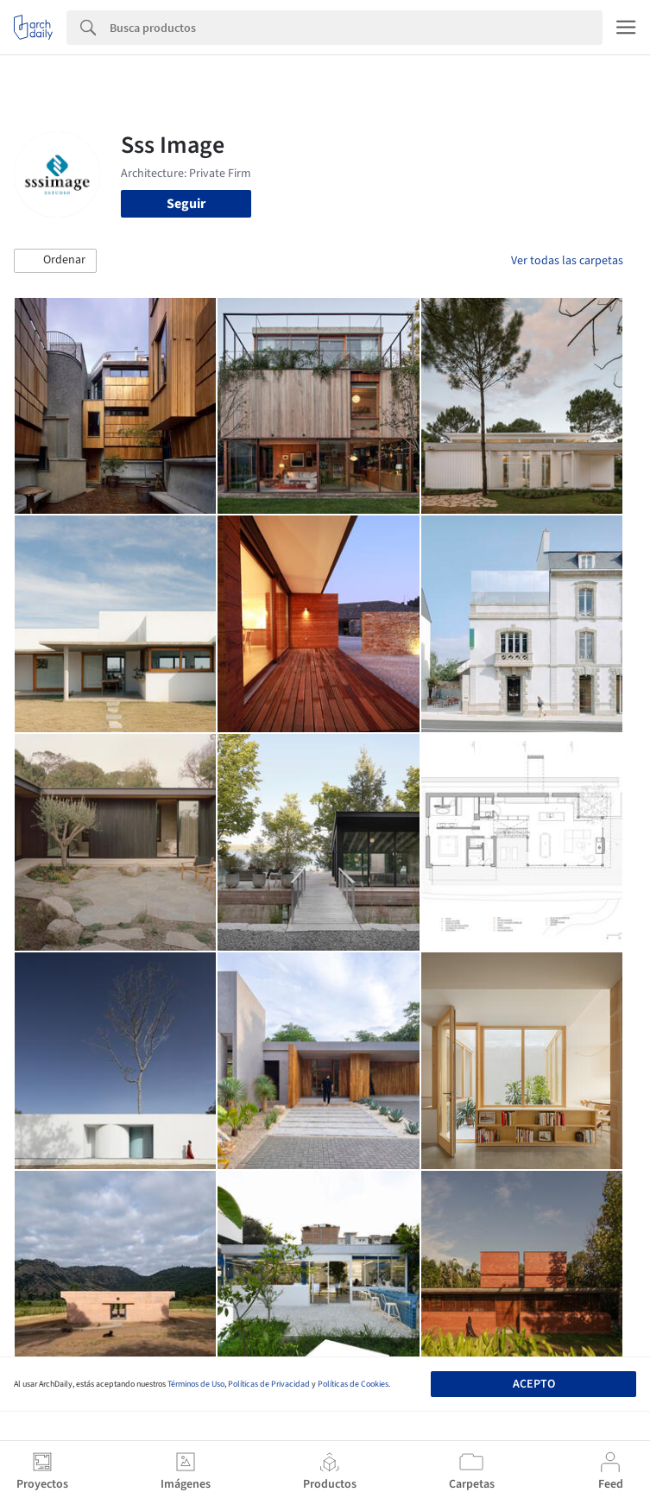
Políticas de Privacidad (269, 1384)
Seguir (186, 203)
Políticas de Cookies (353, 1384)
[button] (55, 261)
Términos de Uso (195, 1384)
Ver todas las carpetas (567, 260)
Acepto (534, 1384)
